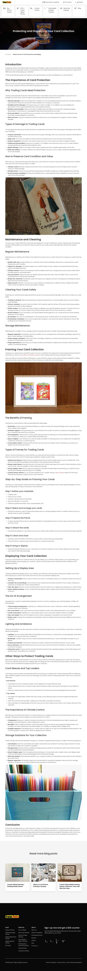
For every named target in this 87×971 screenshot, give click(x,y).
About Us (34, 930)
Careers (33, 940)
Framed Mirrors (22, 948)
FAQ (32, 943)
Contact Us (34, 945)
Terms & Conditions (51, 962)
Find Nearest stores (36, 935)
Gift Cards (8, 945)
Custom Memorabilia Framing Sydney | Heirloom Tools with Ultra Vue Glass (69, 886)
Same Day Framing (23, 932)
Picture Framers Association (74, 962)
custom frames (59, 472)
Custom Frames (9, 930)
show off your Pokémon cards (29, 355)
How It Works (22, 930)
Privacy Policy (61, 962)
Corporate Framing (23, 951)
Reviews (33, 938)
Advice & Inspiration (36, 932)
